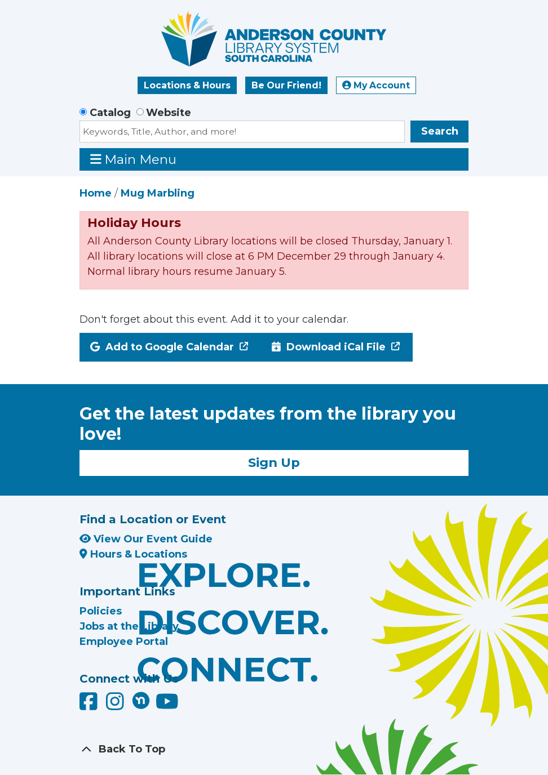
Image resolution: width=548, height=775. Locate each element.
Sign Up (274, 462)
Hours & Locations (133, 554)
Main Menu (133, 159)
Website (168, 112)
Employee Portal (123, 641)
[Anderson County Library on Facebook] (89, 705)
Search (439, 131)
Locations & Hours (187, 85)
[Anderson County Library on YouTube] (167, 705)
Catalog (110, 112)
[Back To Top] (274, 749)
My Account (376, 85)
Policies (100, 611)
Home (95, 193)
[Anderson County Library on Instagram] (116, 705)
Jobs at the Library (129, 626)
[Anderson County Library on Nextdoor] (141, 700)
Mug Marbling (158, 193)
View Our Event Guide (146, 539)
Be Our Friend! (286, 85)
